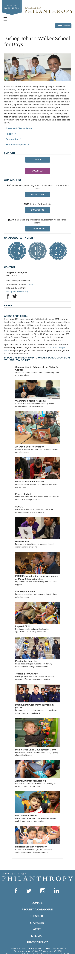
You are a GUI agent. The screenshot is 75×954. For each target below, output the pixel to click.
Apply (37, 929)
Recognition (12, 139)
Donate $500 (37, 210)
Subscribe (37, 916)
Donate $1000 (38, 228)
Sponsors (37, 922)
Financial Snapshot (16, 144)
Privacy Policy (37, 942)
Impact (9, 133)
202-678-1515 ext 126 (16, 288)
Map (31, 284)
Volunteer (37, 171)
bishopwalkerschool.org (19, 291)
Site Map (37, 936)
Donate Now (63, 25)
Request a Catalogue (37, 909)
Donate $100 (37, 194)
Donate (37, 159)
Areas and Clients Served (19, 128)
